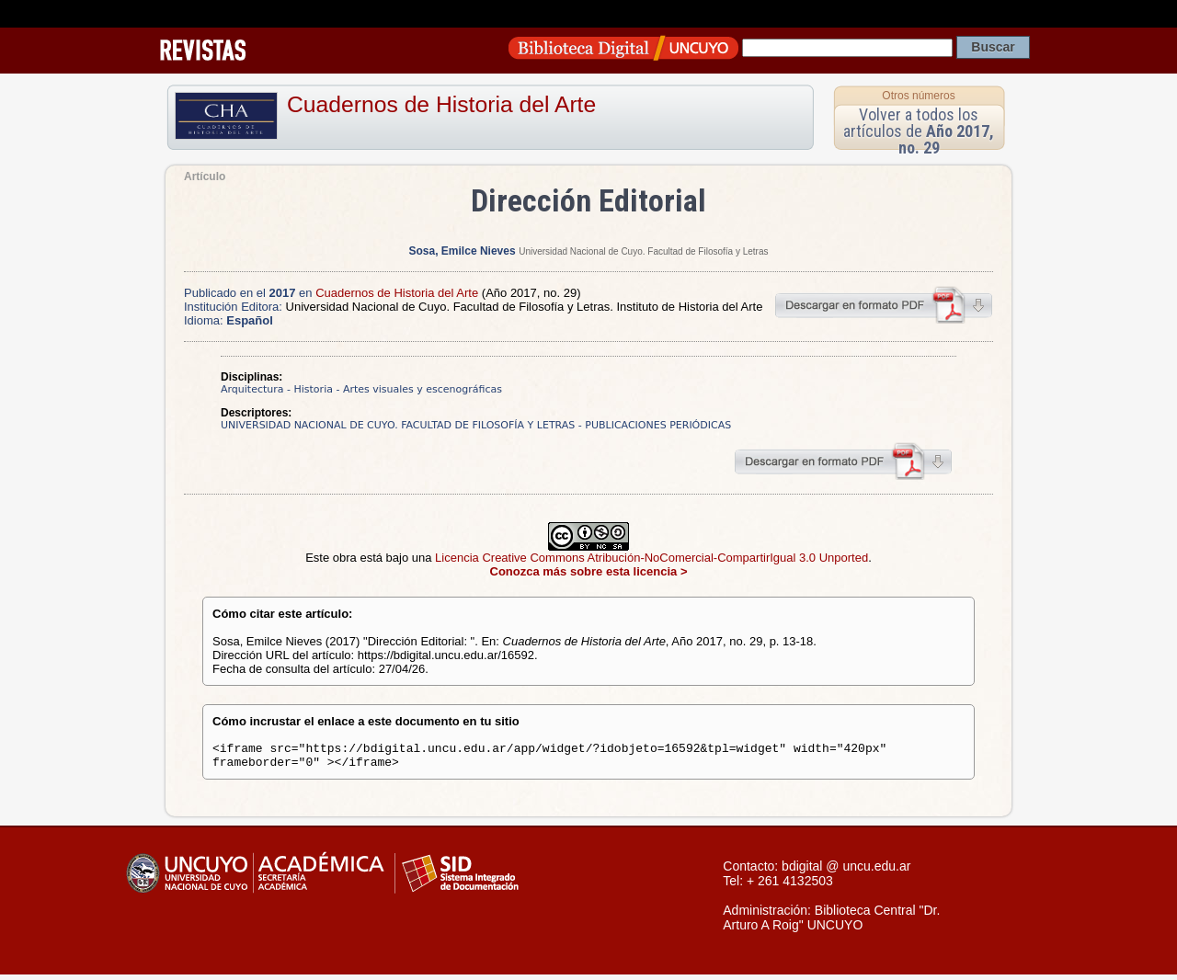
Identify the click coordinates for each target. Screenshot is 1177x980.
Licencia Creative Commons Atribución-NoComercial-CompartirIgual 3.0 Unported (651, 557)
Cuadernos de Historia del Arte (441, 104)
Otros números (918, 95)
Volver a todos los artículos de (918, 131)
